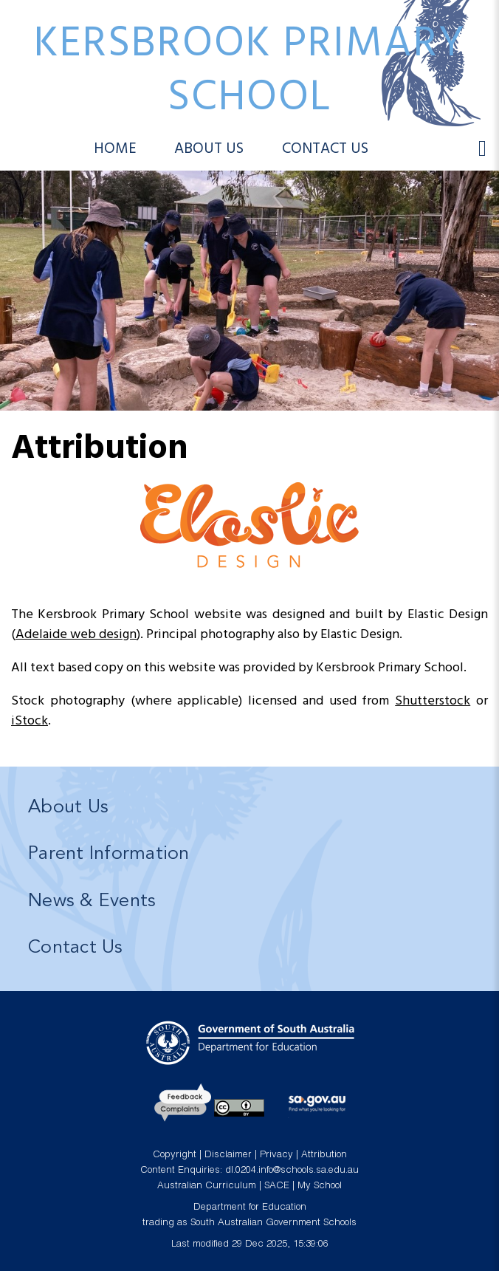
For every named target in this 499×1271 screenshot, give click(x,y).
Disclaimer (228, 1155)
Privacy (276, 1155)
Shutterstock (432, 701)
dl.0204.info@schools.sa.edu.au (292, 1171)
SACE (276, 1186)
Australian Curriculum (206, 1186)
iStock (29, 721)
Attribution (324, 1155)
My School (319, 1186)
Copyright (174, 1155)
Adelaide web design (76, 634)
